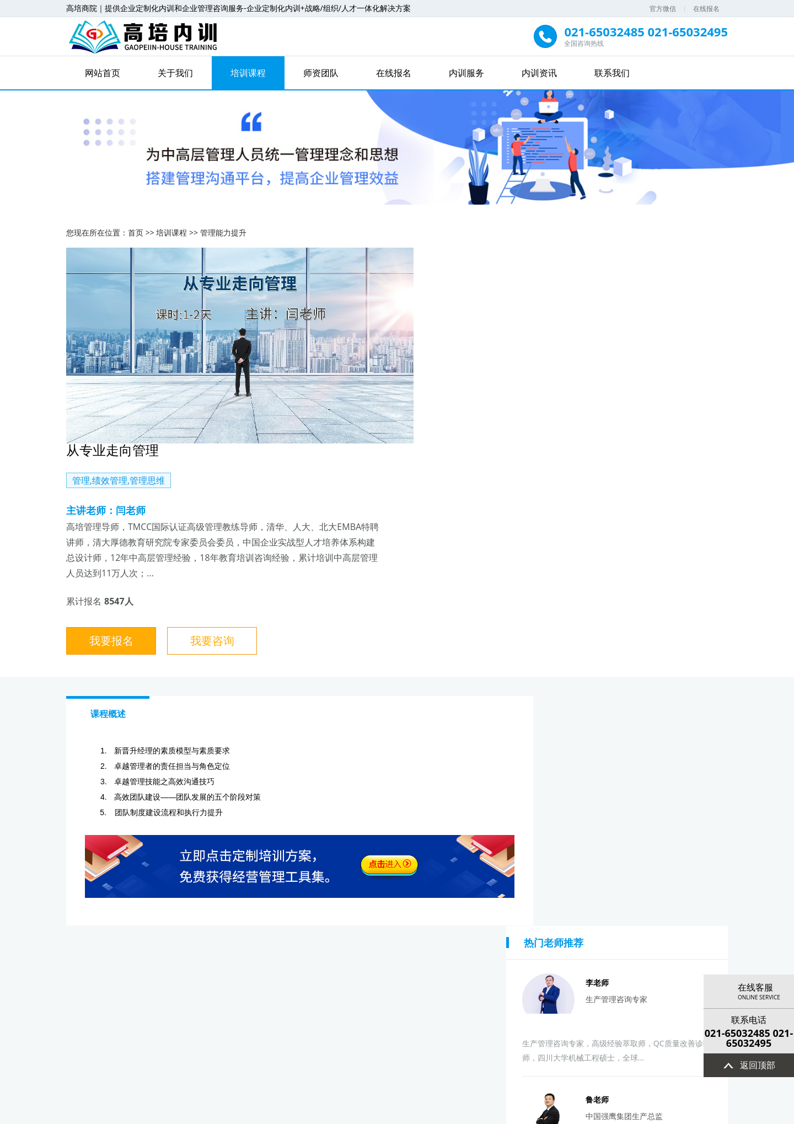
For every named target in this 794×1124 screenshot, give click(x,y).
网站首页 (102, 73)
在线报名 (706, 8)
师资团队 (321, 73)
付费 (507, 972)
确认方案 (393, 972)
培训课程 (248, 73)
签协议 (450, 972)
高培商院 (414, 1078)
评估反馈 (676, 972)
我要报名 (458, 445)
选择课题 (224, 972)
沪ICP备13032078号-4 (397, 1114)
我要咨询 (558, 445)
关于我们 (175, 73)
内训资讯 (539, 73)
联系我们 (612, 73)
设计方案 (337, 972)
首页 (135, 231)
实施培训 (563, 972)
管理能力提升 (223, 231)
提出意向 (110, 972)
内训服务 (466, 73)
